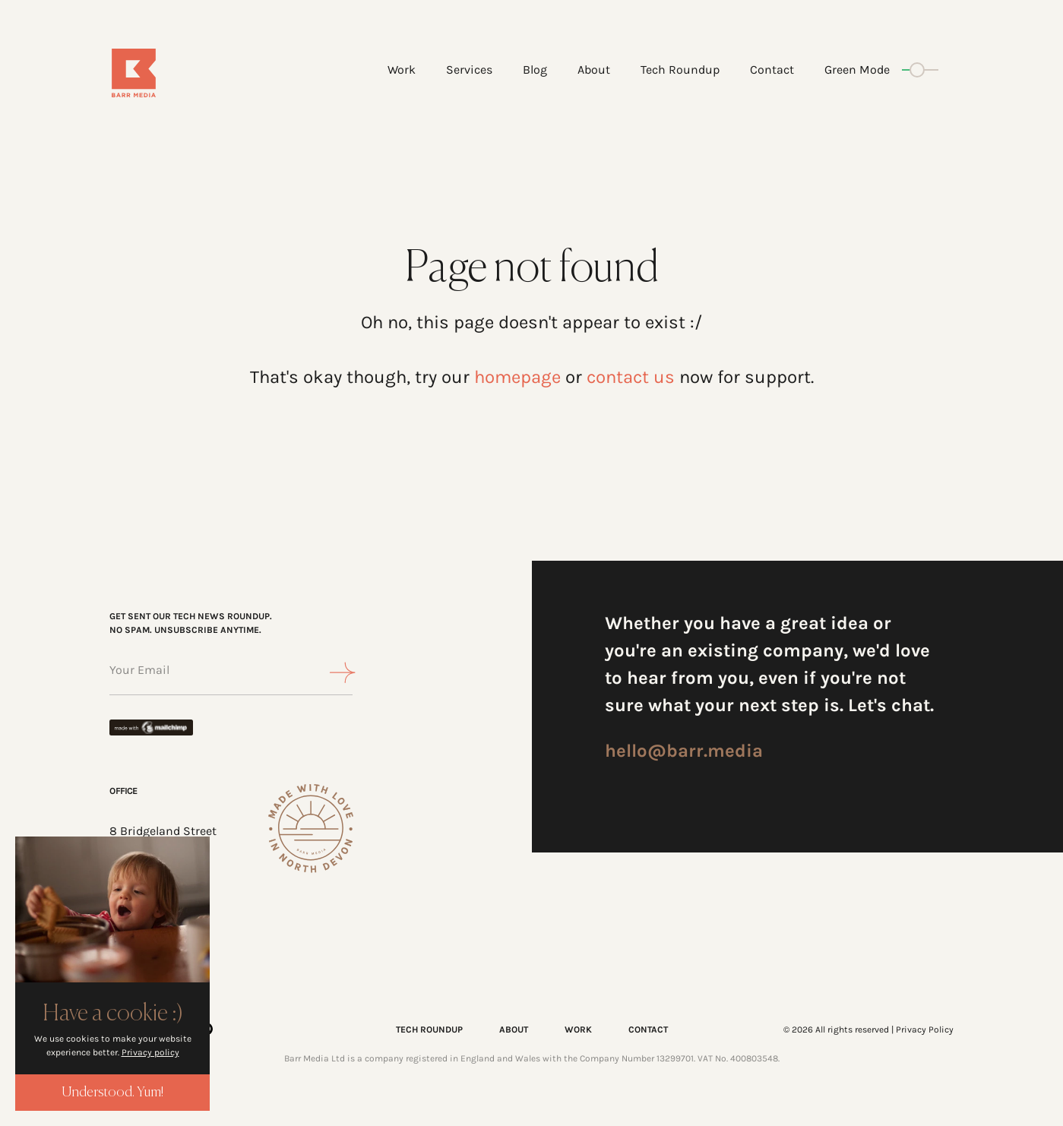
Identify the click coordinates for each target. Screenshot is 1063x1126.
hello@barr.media (684, 750)
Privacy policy (150, 1052)
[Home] (179, 73)
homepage (517, 376)
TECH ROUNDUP (429, 1029)
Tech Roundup (680, 69)
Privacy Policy (925, 1029)
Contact (772, 69)
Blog (535, 69)
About (593, 69)
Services (469, 69)
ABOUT (513, 1029)
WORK (578, 1029)
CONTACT (648, 1029)
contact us (631, 376)
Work (402, 69)
